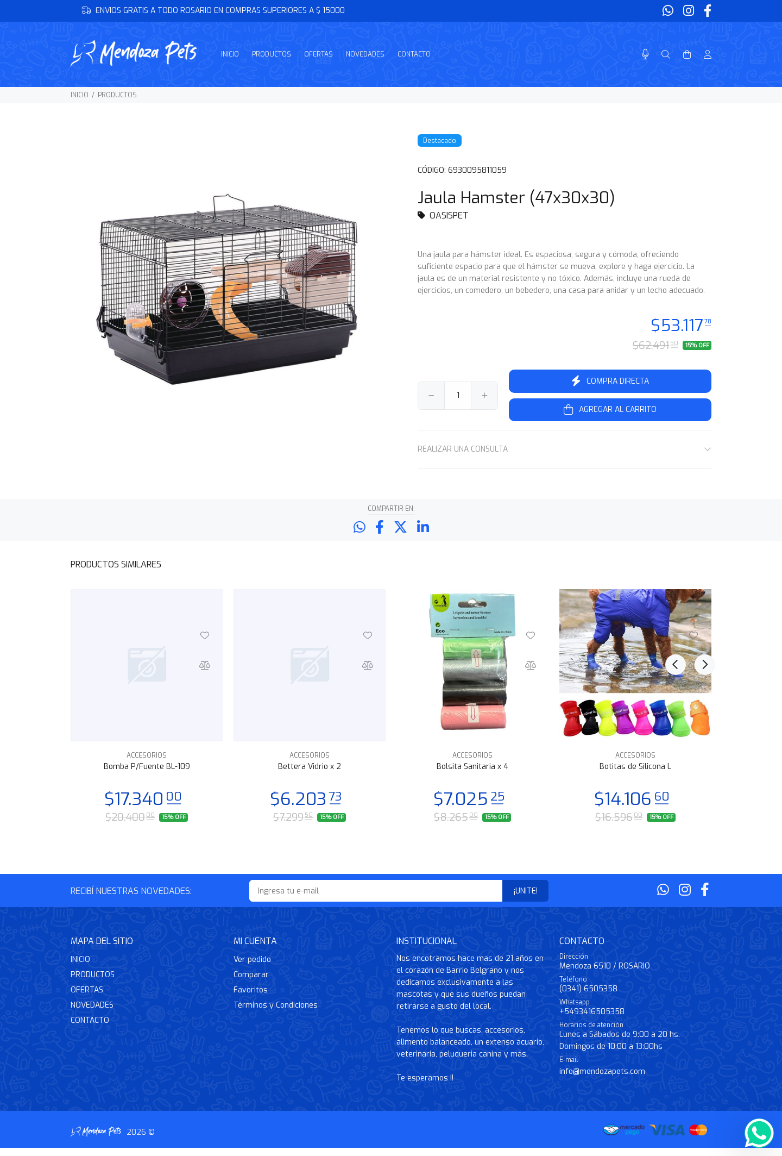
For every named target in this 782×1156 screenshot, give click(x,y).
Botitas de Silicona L (635, 775)
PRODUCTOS (117, 95)
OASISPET (449, 215)
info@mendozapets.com (602, 1079)
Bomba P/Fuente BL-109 (147, 775)
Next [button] (701, 571)
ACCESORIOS (147, 763)
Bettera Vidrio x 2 (309, 775)
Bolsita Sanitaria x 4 (472, 775)
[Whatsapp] (669, 11)
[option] (146, 713)
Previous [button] (675, 571)
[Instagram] (688, 11)
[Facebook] (706, 11)
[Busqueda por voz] (645, 54)
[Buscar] (666, 55)
